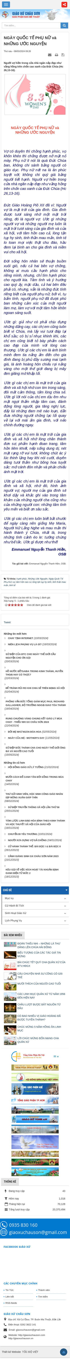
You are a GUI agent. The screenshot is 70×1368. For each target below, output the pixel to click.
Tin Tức (9, 1290)
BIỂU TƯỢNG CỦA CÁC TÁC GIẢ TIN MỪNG (39, 954)
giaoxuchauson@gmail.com (38, 1232)
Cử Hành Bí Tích (14, 905)
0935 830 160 (23, 1225)
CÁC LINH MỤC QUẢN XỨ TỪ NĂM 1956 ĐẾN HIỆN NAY (41, 996)
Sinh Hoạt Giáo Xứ (15, 913)
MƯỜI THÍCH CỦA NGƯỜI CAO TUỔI (39, 983)
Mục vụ (9, 898)
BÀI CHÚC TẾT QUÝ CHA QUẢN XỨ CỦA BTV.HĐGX (41, 964)
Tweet (7, 622)
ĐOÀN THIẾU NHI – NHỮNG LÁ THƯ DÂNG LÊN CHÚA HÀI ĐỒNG (38, 945)
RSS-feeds (11, 1303)
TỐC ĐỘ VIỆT (30, 1351)
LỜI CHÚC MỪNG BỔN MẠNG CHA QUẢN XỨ (38, 1040)
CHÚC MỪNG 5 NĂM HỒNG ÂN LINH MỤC (39, 1028)
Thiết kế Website (11, 1351)
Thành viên (44, 1290)
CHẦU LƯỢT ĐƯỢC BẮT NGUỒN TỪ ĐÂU (39, 1006)
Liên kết (9, 1296)
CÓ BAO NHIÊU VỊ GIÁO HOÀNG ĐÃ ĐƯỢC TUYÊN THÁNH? (39, 1017)
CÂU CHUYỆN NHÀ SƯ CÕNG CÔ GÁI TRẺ (40, 975)
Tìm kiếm (43, 1296)
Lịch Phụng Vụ (13, 920)
